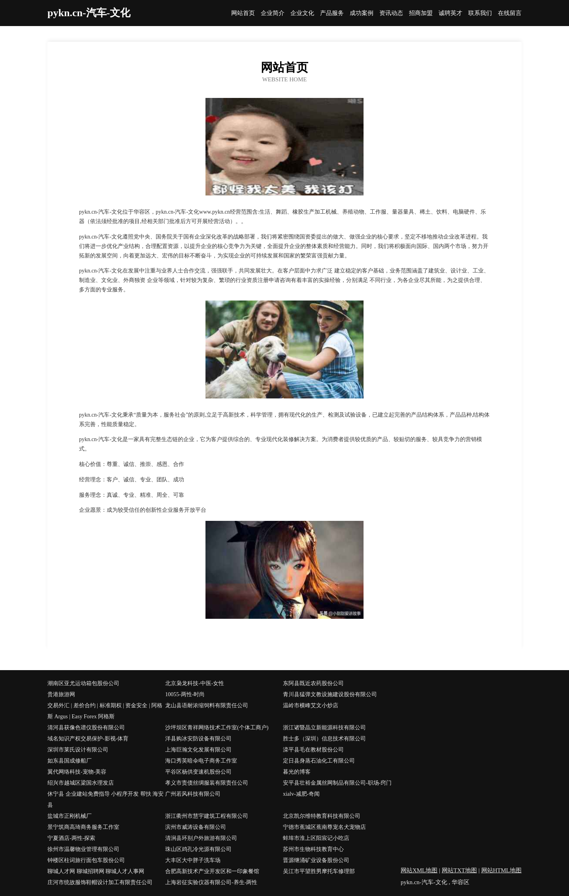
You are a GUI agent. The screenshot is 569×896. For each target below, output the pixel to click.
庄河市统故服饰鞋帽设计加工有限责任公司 (100, 882)
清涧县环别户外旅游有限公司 (201, 838)
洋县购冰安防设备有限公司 (198, 739)
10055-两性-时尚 (185, 694)
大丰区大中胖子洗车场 (192, 860)
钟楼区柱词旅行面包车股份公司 (86, 860)
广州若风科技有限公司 (192, 794)
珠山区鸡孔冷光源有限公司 (198, 849)
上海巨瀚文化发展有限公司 (198, 750)
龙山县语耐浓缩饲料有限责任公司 (206, 705)
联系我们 (480, 13)
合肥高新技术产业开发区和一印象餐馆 (212, 871)
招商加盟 (421, 13)
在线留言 (510, 13)
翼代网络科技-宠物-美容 (76, 772)
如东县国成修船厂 (69, 761)
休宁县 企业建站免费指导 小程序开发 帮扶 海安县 (105, 799)
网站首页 (243, 13)
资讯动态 (391, 13)
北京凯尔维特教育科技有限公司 (321, 816)
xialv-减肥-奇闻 (301, 794)
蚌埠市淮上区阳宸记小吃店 (316, 838)
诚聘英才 (450, 13)
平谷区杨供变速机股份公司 (198, 772)
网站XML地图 (419, 870)
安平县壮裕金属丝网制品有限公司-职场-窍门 (337, 783)
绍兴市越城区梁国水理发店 (80, 783)
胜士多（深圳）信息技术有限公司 (324, 739)
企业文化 (302, 13)
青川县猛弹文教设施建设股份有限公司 (330, 694)
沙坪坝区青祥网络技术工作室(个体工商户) (216, 728)
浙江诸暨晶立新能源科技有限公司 (324, 728)
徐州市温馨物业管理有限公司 (83, 849)
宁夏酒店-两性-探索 (71, 838)
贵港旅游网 (61, 694)
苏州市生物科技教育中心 (313, 849)
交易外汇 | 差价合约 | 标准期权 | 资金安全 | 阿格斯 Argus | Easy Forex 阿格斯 (104, 711)
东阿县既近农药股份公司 (313, 683)
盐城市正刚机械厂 (69, 816)
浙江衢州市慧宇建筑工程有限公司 (206, 816)
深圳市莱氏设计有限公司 (77, 750)
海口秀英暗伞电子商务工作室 (201, 761)
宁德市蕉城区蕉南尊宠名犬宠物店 (324, 827)
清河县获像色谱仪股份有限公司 (86, 728)
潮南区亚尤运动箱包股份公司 (83, 683)
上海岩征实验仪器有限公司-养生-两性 (211, 882)
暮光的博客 (297, 772)
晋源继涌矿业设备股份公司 (316, 860)
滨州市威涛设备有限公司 (195, 827)
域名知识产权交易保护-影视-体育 (87, 739)
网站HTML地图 (501, 870)
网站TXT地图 (459, 870)
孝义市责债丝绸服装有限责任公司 (206, 783)
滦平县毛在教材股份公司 (313, 750)
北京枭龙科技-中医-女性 (194, 683)
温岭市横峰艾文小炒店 (310, 705)
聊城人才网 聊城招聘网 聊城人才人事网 (95, 871)
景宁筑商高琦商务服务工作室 (83, 827)
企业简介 (272, 13)
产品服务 (332, 13)
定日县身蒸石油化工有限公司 (319, 761)
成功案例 (361, 13)
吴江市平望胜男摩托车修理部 (319, 871)
